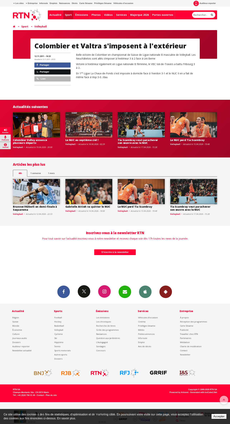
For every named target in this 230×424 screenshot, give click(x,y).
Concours (100, 350)
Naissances (64, 3)
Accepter (219, 416)
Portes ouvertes (162, 14)
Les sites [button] (18, 3)
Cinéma (141, 321)
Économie (17, 330)
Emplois (53, 3)
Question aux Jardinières (108, 338)
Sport (68, 14)
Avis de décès (144, 346)
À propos (184, 317)
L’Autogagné (102, 342)
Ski (55, 338)
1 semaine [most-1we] (35, 173)
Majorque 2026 (139, 14)
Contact (183, 350)
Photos (96, 14)
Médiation (185, 342)
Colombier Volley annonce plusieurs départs (30, 141)
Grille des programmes (107, 330)
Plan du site (51, 395)
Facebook (63, 292)
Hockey (57, 321)
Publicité (184, 330)
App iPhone (145, 292)
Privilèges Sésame (103, 3)
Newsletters (125, 292)
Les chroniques (103, 321)
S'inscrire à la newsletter (115, 252)
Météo (141, 330)
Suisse (15, 321)
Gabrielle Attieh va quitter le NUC (87, 206)
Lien (41, 78)
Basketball (59, 326)
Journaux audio (19, 338)
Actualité (55, 14)
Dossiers (16, 342)
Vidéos (108, 14)
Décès (75, 3)
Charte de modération (191, 346)
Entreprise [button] (31, 3)
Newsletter (185, 354)
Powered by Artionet (179, 392)
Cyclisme (58, 334)
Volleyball (40, 26)
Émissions (81, 14)
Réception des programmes (193, 321)
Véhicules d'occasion (123, 3)
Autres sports (60, 354)
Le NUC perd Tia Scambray (187, 140)
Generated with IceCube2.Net (203, 392)
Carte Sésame (85, 3)
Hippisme (58, 342)
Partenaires (185, 338)
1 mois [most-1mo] (51, 173)
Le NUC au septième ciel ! (81, 140)
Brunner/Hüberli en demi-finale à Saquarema (35, 208)
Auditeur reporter (21, 346)
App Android (165, 292)
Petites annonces (146, 334)
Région (15, 317)
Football (58, 317)
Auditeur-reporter (204, 3)
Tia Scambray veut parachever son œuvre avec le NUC (138, 141)
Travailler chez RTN (189, 334)
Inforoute (43, 3)
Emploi (141, 342)
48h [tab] (20, 173)
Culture (16, 334)
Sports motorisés (62, 350)
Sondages (100, 346)
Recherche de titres (105, 326)
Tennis (57, 346)
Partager (43, 65)
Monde (15, 326)
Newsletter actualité (22, 350)
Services (121, 14)
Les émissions (102, 317)
